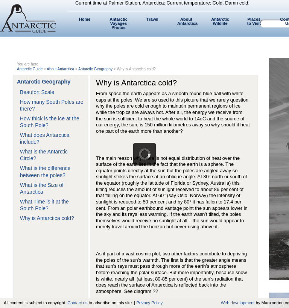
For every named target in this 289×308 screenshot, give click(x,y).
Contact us (77, 302)
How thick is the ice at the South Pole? (49, 121)
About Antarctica (187, 21)
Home (85, 19)
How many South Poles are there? (52, 105)
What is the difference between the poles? (45, 171)
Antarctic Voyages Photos (119, 23)
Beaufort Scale (37, 92)
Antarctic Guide (30, 69)
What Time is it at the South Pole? (44, 205)
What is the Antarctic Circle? (44, 155)
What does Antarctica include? (44, 138)
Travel (152, 19)
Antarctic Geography (95, 69)
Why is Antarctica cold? (47, 218)
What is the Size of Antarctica (42, 188)
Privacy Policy (149, 302)
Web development (238, 302)
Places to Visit (254, 21)
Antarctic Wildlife (220, 21)
